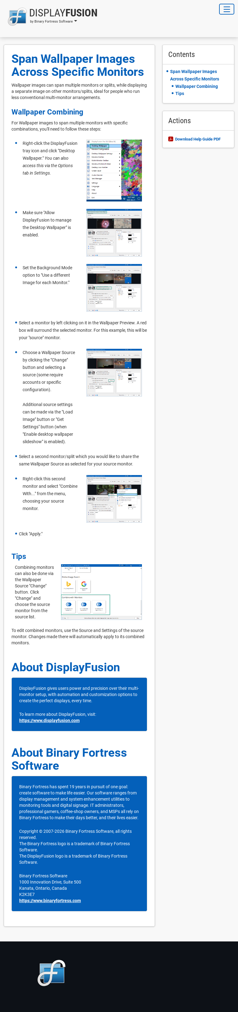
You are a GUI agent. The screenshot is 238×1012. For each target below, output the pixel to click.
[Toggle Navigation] (226, 9)
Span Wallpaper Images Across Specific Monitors (77, 65)
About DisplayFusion (65, 667)
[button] (51, 17)
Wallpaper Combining (47, 112)
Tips (18, 556)
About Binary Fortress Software (69, 759)
